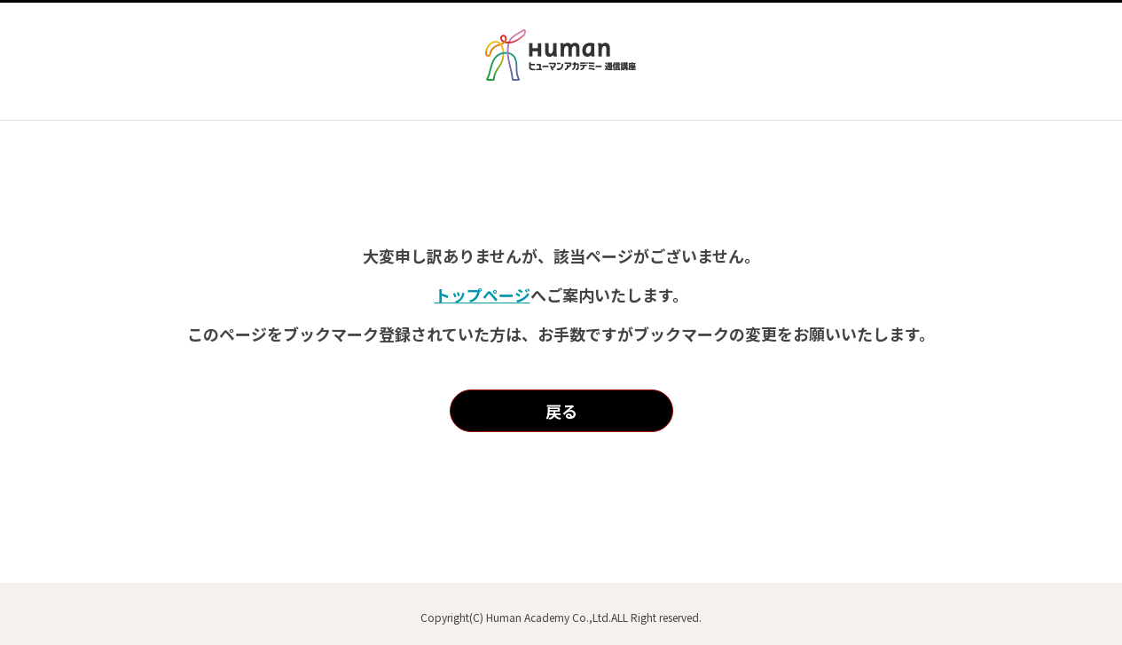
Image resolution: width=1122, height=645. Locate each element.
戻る (561, 410)
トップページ (482, 294)
